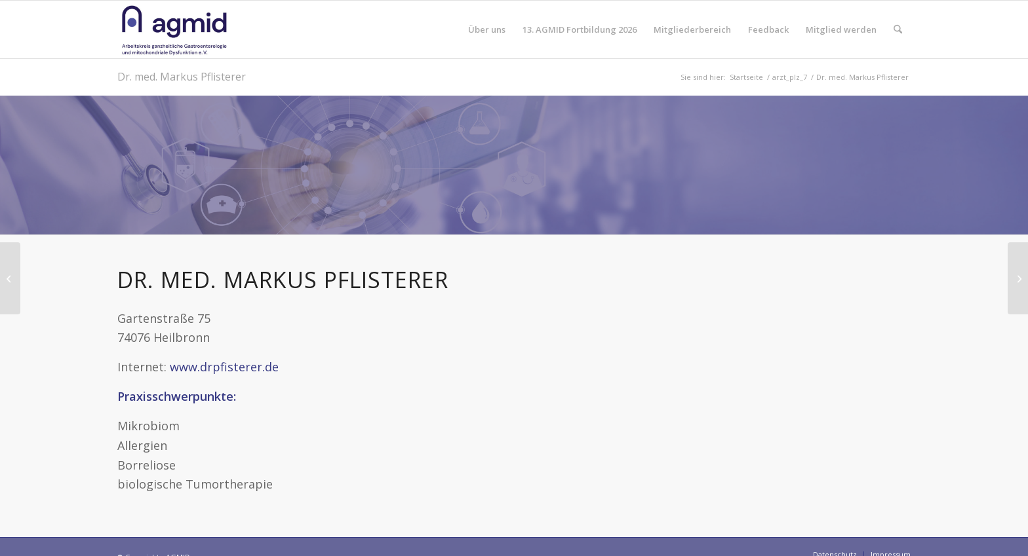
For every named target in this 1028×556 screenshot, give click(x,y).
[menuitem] (487, 29)
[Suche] (898, 29)
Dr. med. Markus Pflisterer (181, 76)
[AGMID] (174, 29)
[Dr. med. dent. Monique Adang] (10, 278)
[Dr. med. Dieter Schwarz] (1018, 278)
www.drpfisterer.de (224, 367)
